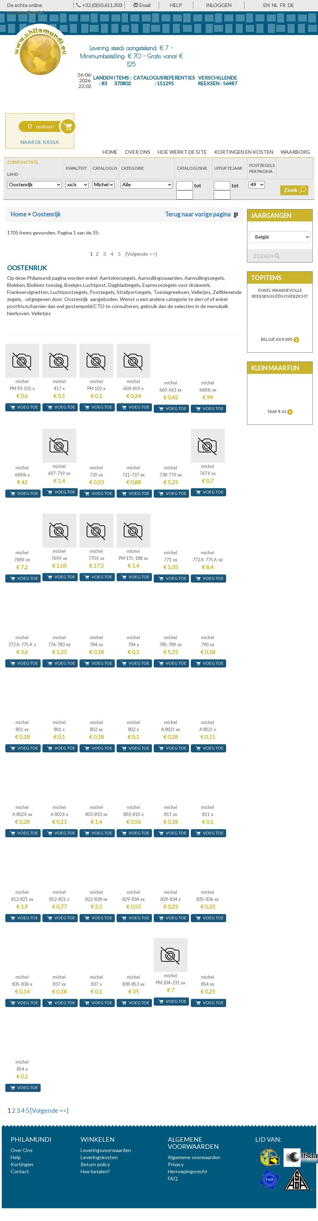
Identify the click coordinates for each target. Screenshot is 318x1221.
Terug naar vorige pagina (201, 214)
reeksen (41, 126)
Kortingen (22, 1164)
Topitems (266, 278)
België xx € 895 (280, 339)
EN (266, 5)
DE (291, 5)
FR (282, 5)
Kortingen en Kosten (243, 152)
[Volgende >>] (141, 254)
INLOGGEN (218, 5)
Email (142, 5)
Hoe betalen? (95, 1171)
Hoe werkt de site (182, 152)
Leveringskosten (99, 1157)
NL (275, 5)
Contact (20, 1171)
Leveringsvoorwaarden (106, 1150)
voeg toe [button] (24, 407)
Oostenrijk (46, 214)
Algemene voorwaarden (194, 1157)
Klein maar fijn (275, 368)
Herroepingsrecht (187, 1171)
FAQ (173, 1178)
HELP (176, 5)
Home (18, 214)
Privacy (176, 1164)
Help (16, 1157)
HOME (109, 152)
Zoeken (266, 256)
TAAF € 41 (280, 411)
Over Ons (137, 152)
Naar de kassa (39, 142)
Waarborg (295, 152)
